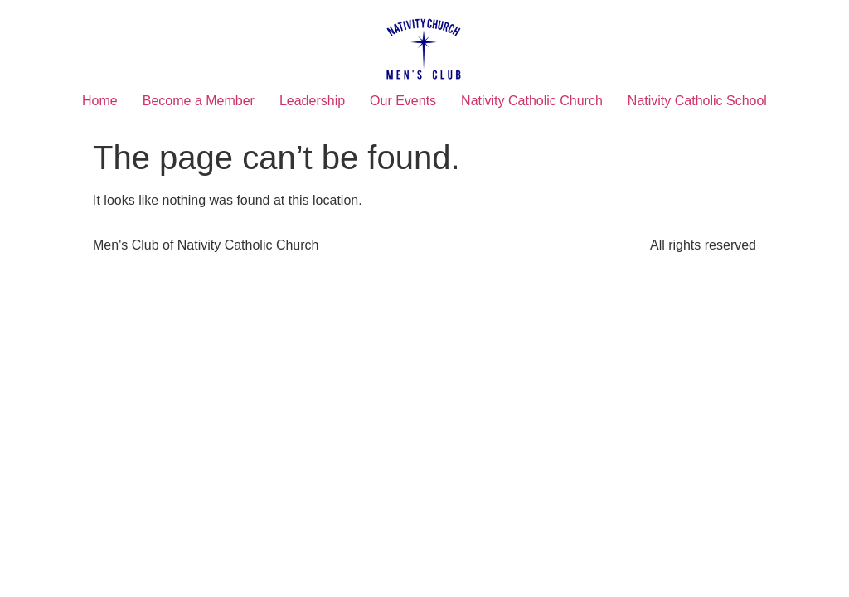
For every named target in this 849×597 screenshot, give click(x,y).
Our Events (403, 101)
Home (100, 101)
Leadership (312, 101)
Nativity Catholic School (697, 101)
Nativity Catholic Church (532, 101)
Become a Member (199, 101)
